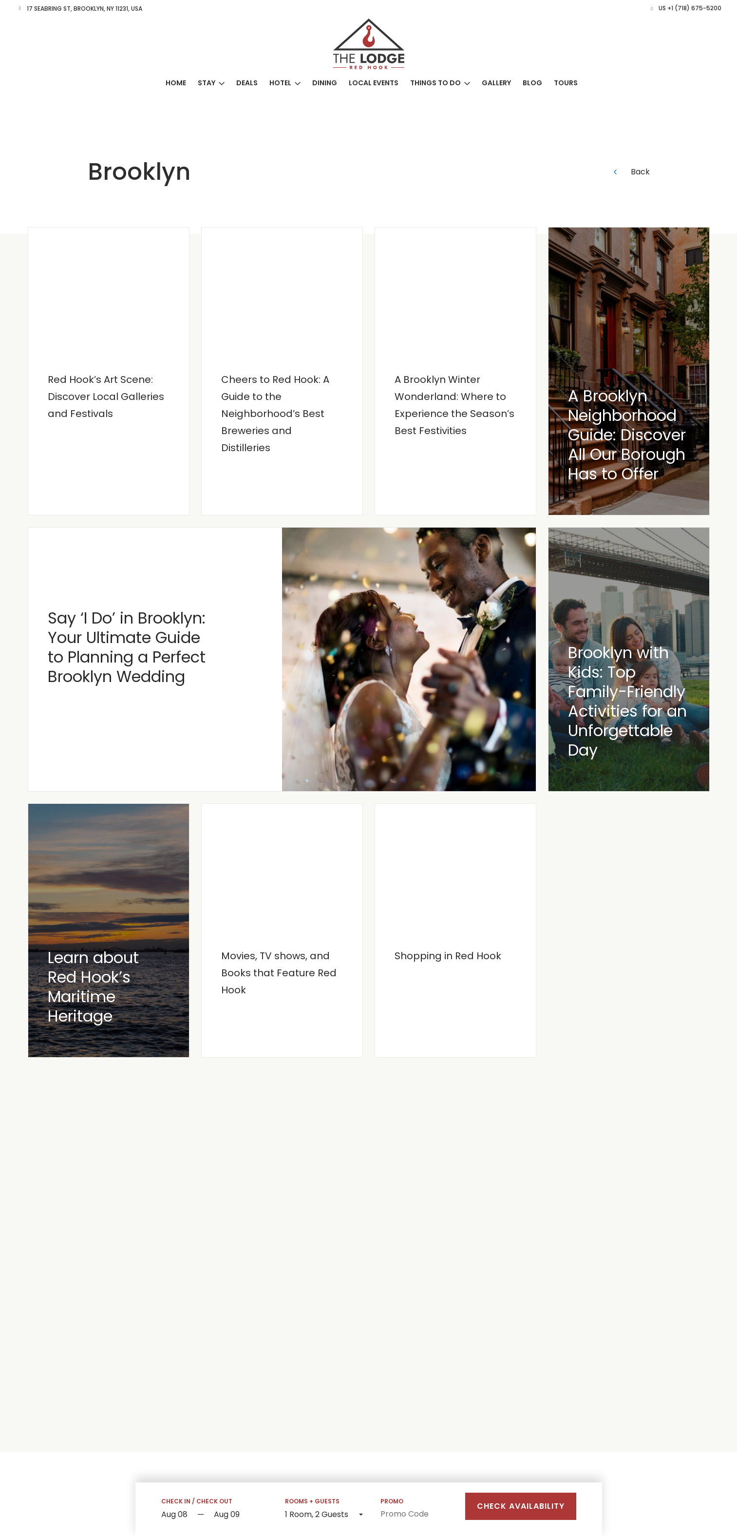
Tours (566, 83)
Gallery (496, 83)
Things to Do (435, 83)
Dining (324, 83)
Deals (247, 83)
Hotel (280, 83)
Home (176, 83)
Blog (532, 83)
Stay (206, 83)
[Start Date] (176, 1515)
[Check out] (240, 1515)
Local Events (373, 83)
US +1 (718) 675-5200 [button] (690, 8)
